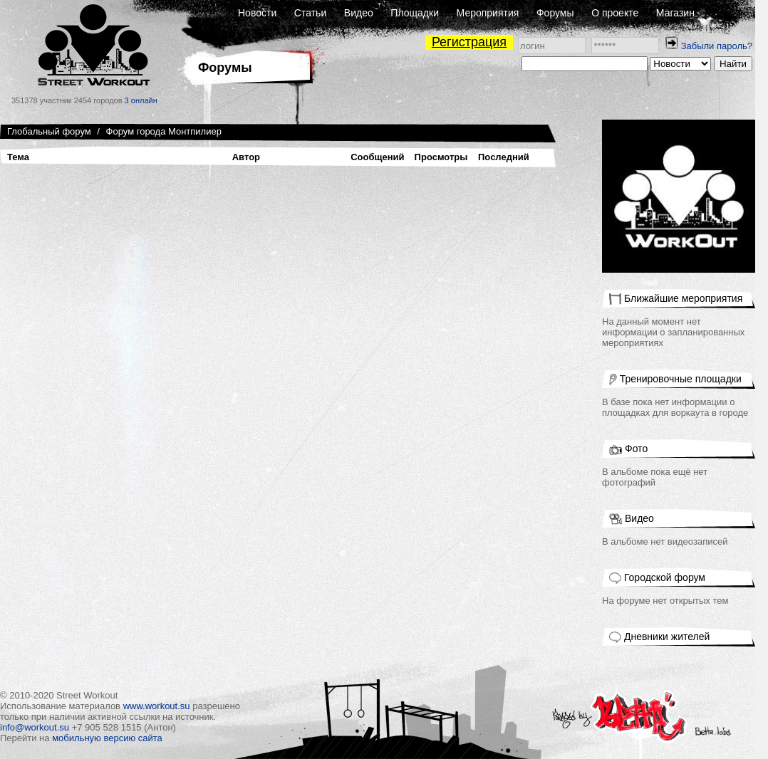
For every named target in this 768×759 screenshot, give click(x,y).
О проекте (614, 13)
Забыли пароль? (716, 46)
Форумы (555, 13)
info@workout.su (34, 727)
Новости (257, 13)
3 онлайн (141, 100)
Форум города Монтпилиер (164, 131)
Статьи (310, 13)
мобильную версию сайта (107, 738)
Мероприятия (488, 13)
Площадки (414, 13)
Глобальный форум (49, 131)
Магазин (675, 13)
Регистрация (469, 42)
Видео (358, 13)
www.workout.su (156, 706)
